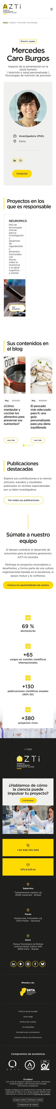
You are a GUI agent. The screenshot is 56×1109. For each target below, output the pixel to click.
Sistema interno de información (28, 1037)
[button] (24, 445)
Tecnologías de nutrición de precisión (28, 75)
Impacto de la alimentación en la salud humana (28, 68)
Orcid (20, 159)
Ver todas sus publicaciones (23, 500)
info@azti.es (28, 869)
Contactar (22, 173)
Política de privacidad (28, 1011)
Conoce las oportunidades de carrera (28, 585)
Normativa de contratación (28, 1032)
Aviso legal (28, 1017)
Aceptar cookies (20, 1100)
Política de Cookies (42, 1094)
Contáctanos (28, 800)
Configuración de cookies (28, 1105)
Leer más (11, 440)
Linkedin (14, 159)
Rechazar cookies (35, 1100)
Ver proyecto (16, 308)
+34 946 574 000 (28, 850)
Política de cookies (28, 1022)
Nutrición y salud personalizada (28, 72)
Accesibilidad (28, 1027)
